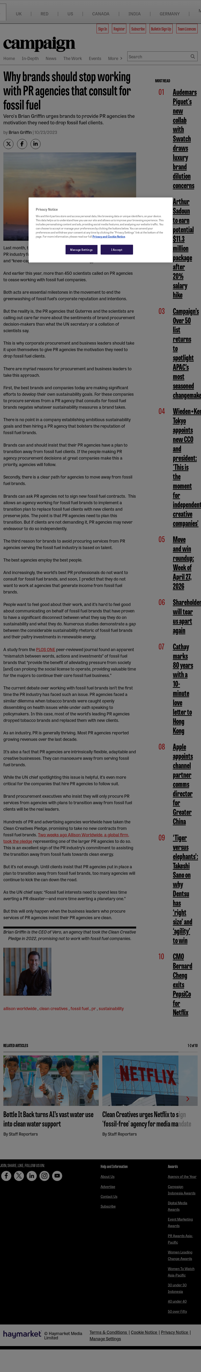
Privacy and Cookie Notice (108, 236)
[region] (101, 230)
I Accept (116, 249)
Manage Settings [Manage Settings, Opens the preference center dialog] (81, 249)
